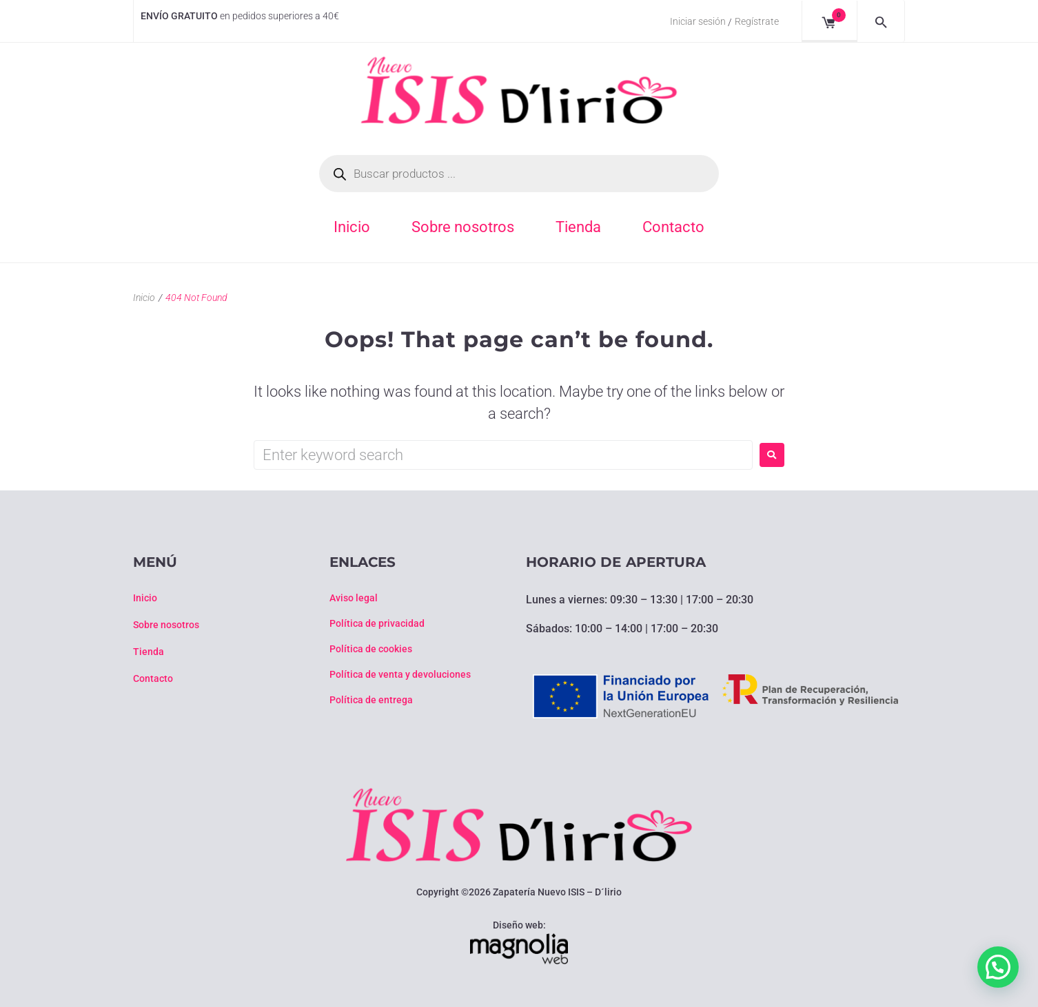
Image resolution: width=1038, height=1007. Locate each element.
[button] (998, 967)
